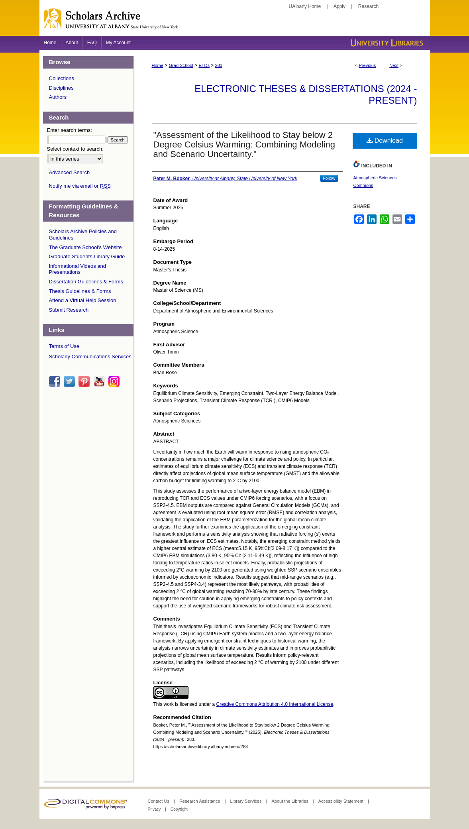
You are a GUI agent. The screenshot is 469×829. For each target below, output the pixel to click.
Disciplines (61, 88)
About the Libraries (290, 801)
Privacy (155, 809)
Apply (339, 6)
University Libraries (386, 43)
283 (218, 65)
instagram (115, 381)
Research (368, 6)
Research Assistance (200, 801)
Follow (329, 178)
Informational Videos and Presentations (77, 269)
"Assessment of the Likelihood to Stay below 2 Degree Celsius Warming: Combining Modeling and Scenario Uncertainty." (244, 144)
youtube (100, 381)
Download (385, 140)
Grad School (181, 65)
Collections (62, 78)
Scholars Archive (234, 22)
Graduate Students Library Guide (87, 256)
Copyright (179, 809)
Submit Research (69, 310)
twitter (70, 381)
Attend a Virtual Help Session (82, 300)
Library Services (246, 801)
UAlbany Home (305, 6)
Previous (367, 65)
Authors (58, 97)
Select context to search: (75, 149)
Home (157, 65)
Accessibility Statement (341, 801)
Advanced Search (69, 172)
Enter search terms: (69, 130)
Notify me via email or (80, 186)
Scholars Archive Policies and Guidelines (83, 234)
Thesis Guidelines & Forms (80, 291)
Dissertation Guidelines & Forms (86, 282)
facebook (56, 381)
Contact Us (159, 801)
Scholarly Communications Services (90, 356)
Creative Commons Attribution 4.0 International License (275, 704)
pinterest (85, 381)
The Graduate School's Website (85, 247)
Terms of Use (64, 346)
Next (393, 65)
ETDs (204, 65)
